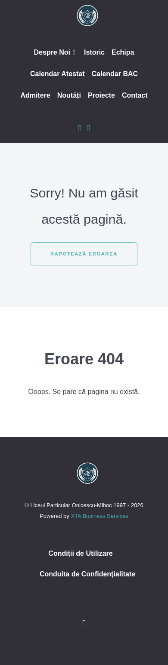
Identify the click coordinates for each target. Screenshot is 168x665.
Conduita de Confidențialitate (87, 574)
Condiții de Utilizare (80, 553)
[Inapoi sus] (84, 623)
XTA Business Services (99, 516)
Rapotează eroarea (84, 253)
